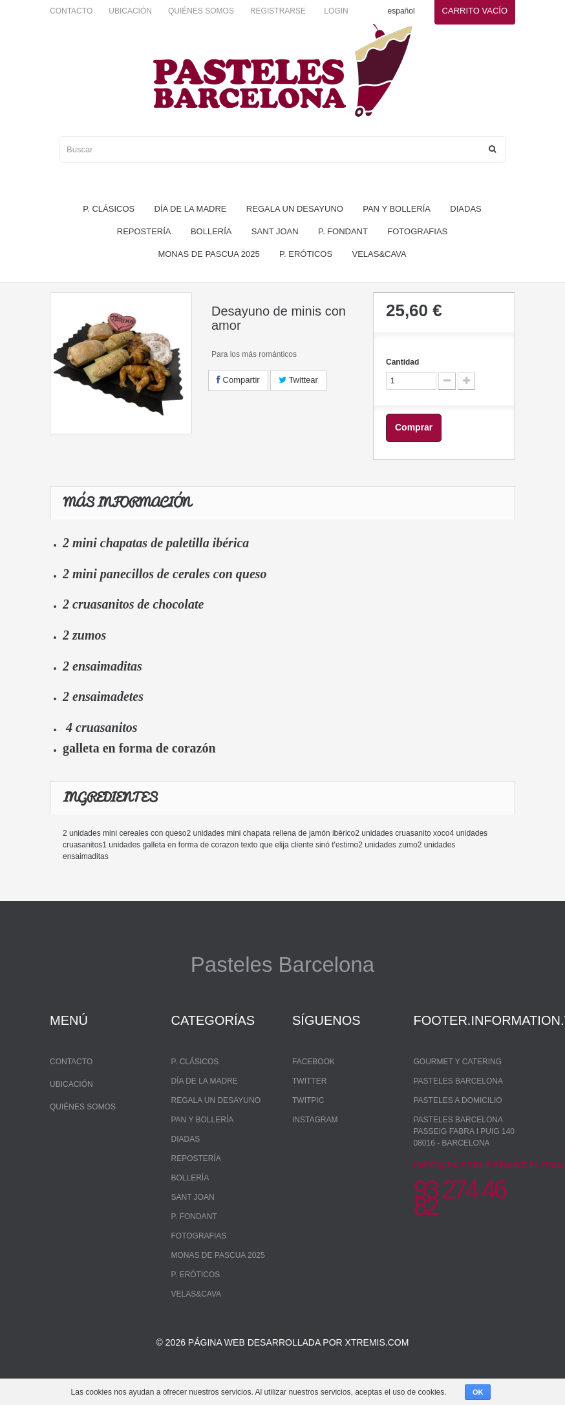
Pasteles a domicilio (458, 1100)
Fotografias (417, 231)
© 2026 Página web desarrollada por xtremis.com (282, 1357)
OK (478, 1392)
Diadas (465, 209)
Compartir (238, 380)
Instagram (314, 1119)
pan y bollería (397, 209)
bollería (211, 231)
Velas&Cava (379, 254)
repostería (144, 231)
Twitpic (308, 1100)
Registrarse (278, 10)
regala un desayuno (294, 209)
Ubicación (130, 10)
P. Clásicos (108, 209)
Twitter (309, 1081)
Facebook (313, 1061)
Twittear (298, 380)
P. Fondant (343, 231)
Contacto (71, 10)
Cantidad (402, 362)
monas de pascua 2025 (208, 254)
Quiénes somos (201, 10)
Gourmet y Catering (458, 1061)
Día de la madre (191, 209)
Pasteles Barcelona (459, 1081)
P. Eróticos (305, 254)
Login (336, 10)
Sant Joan (275, 231)
